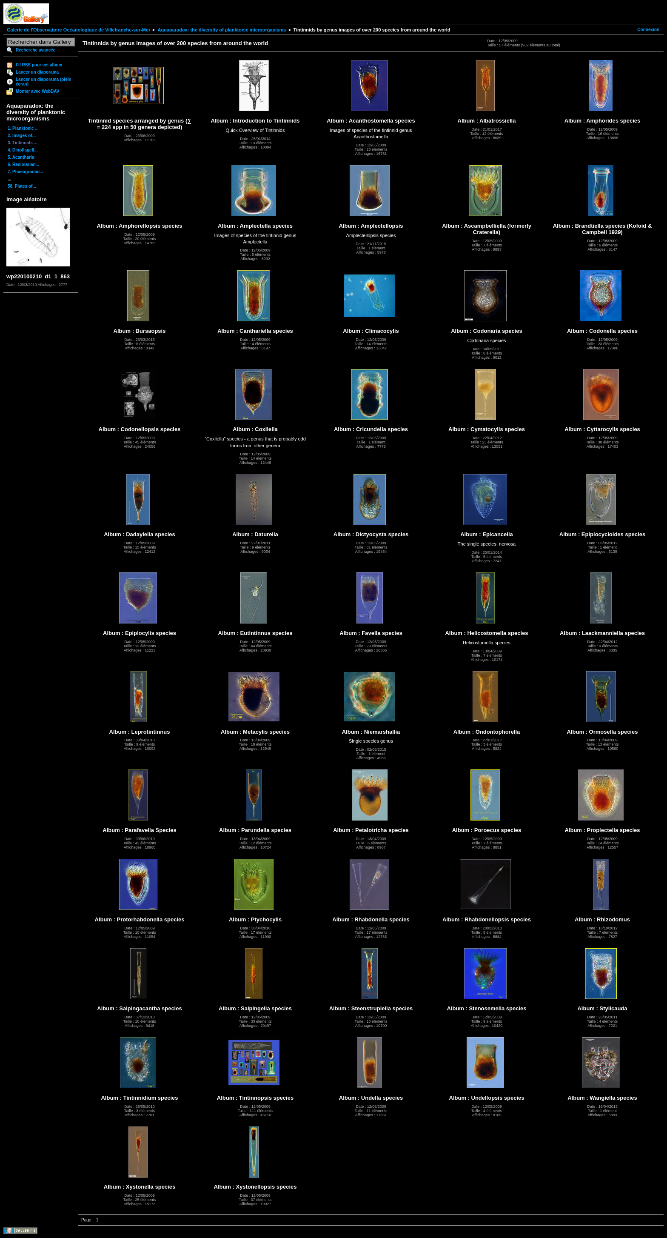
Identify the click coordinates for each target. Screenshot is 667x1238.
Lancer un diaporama (37, 72)
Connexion (648, 29)
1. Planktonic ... (23, 128)
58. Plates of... (22, 186)
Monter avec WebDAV (37, 91)
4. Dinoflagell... (23, 150)
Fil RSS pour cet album (39, 65)
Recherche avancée (35, 50)
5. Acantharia (21, 157)
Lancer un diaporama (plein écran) (43, 81)
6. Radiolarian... (23, 164)
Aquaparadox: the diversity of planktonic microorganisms (221, 29)
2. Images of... (22, 135)
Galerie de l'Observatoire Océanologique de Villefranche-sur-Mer (78, 29)
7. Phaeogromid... (25, 171)
